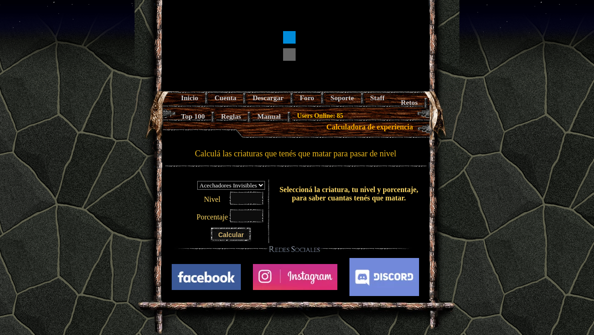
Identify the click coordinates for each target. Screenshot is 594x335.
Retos (409, 102)
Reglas (231, 116)
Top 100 (193, 116)
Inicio (189, 98)
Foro (307, 98)
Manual (269, 116)
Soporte (342, 98)
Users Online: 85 (320, 115)
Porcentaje (212, 217)
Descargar (268, 98)
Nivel (212, 199)
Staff (377, 98)
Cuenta (225, 98)
